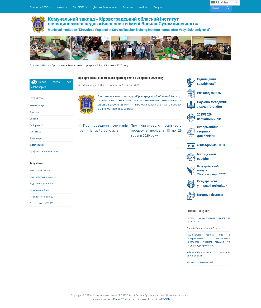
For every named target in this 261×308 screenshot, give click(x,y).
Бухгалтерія (36, 138)
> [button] (227, 47)
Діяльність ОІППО (39, 7)
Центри (34, 118)
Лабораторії (36, 125)
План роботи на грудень (43, 176)
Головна (35, 65)
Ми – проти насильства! (200, 262)
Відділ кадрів (37, 144)
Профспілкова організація (44, 151)
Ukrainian (219, 3)
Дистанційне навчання (105, 7)
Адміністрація (37, 105)
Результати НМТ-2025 (41, 203)
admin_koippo (89, 85)
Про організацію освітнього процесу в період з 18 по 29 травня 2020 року (156, 130)
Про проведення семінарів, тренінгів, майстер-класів (103, 127)
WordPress (114, 299)
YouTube (143, 7)
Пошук (227, 7)
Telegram (158, 7)
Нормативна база (39, 190)
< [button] (33, 47)
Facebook (128, 7)
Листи (45, 65)
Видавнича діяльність (42, 183)
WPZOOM (164, 299)
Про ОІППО (78, 7)
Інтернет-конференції (42, 196)
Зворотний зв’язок (40, 170)
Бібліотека (35, 131)
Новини (112, 85)
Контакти (62, 7)
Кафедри (34, 112)
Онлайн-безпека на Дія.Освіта (203, 228)
